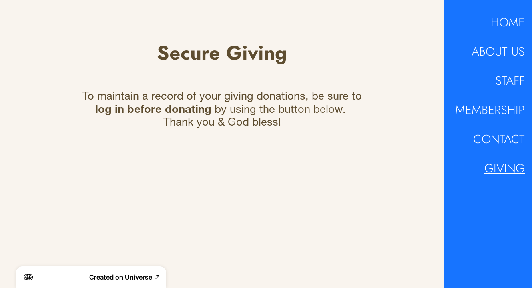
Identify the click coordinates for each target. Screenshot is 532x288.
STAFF (510, 80)
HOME (508, 22)
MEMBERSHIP (490, 110)
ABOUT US (498, 51)
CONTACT (499, 139)
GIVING (504, 168)
